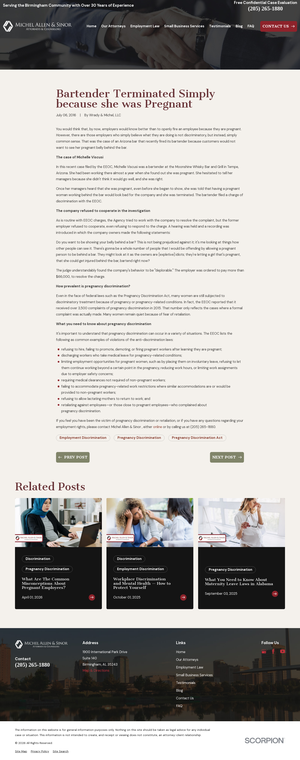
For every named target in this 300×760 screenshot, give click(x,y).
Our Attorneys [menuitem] (113, 26)
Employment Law (189, 667)
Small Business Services (194, 675)
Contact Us (185, 698)
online (157, 427)
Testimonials (185, 683)
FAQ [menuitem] (251, 26)
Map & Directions (95, 670)
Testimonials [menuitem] (220, 26)
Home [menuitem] (91, 26)
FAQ (179, 706)
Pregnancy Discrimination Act (197, 438)
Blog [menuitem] (239, 26)
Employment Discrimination (83, 438)
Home (180, 652)
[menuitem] (21, 751)
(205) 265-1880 (265, 8)
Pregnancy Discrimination (139, 438)
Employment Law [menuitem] (144, 26)
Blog (179, 690)
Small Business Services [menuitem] (184, 26)
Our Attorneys (187, 659)
